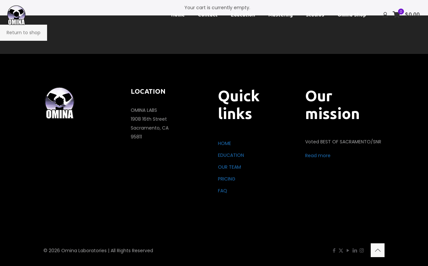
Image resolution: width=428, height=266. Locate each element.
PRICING (226, 179)
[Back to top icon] (378, 250)
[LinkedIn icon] (354, 250)
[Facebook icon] (334, 250)
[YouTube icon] (347, 250)
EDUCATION (231, 155)
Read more (318, 155)
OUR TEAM (229, 167)
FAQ (222, 190)
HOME (224, 143)
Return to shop (23, 32)
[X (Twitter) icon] (340, 250)
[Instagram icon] (361, 250)
